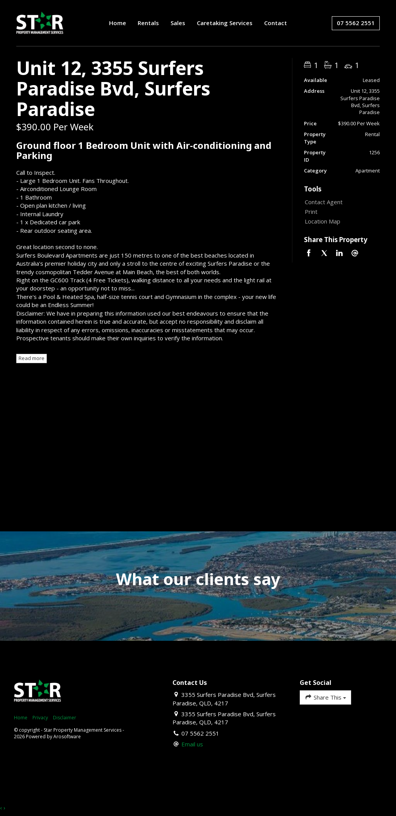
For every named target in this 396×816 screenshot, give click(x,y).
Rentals (148, 23)
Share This (325, 697)
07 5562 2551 (356, 23)
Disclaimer (64, 717)
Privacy (40, 717)
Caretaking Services (225, 23)
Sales (178, 23)
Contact (275, 23)
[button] (340, 212)
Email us (192, 744)
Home (117, 23)
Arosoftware (67, 736)
